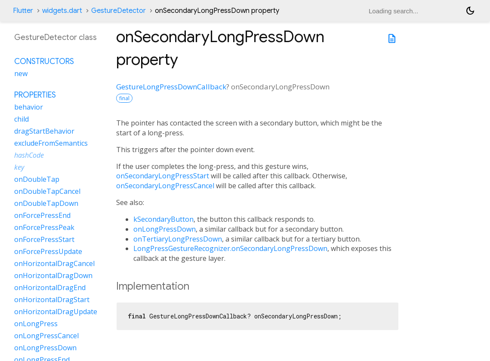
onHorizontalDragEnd (50, 287)
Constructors (44, 61)
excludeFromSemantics (51, 143)
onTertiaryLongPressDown (177, 239)
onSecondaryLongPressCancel (165, 185)
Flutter (23, 10)
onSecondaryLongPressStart (162, 175)
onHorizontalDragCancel (54, 263)
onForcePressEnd (42, 215)
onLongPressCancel (46, 335)
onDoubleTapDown (46, 203)
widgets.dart (62, 10)
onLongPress (36, 323)
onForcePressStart (44, 239)
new (21, 73)
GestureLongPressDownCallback (171, 87)
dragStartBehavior (44, 131)
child (21, 119)
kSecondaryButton (163, 219)
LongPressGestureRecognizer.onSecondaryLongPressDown (230, 248)
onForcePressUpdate (48, 251)
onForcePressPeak (44, 227)
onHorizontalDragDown (53, 275)
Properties (35, 95)
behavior (28, 107)
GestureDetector (118, 10)
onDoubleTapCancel (47, 191)
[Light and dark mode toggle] (470, 11)
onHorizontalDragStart (51, 299)
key (19, 167)
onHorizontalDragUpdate (55, 311)
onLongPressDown (164, 229)
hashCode (29, 155)
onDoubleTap (36, 179)
